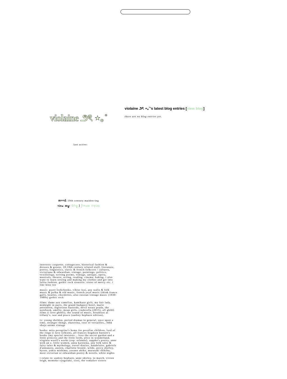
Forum (144, 43)
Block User (88, 243)
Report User (88, 251)
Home (82, 43)
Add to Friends (51, 226)
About (204, 43)
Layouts (164, 43)
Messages (113, 43)
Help (229, 11)
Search (198, 11)
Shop (196, 43)
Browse (92, 43)
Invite (181, 43)
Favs (173, 43)
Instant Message (53, 243)
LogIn (238, 11)
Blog (123, 43)
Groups (154, 43)
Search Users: (111, 11)
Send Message (51, 235)
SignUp (247, 11)
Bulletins (133, 43)
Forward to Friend (93, 235)
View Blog (195, 108)
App (189, 43)
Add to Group (51, 251)
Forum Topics (90, 205)
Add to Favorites (92, 226)
